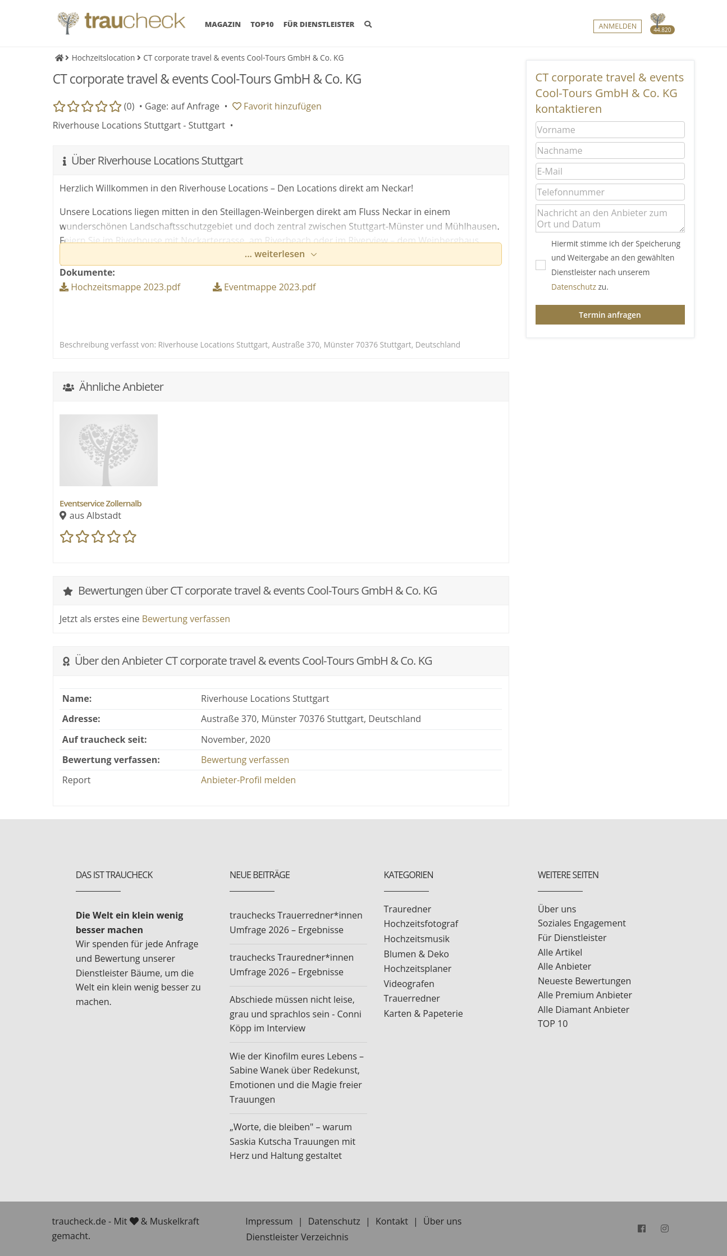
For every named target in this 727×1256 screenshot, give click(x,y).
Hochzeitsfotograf (421, 923)
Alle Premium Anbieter (585, 995)
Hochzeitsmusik (417, 939)
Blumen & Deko (416, 954)
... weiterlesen (276, 254)
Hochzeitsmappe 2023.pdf (120, 287)
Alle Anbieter (564, 966)
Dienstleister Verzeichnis (297, 1237)
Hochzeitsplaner (418, 968)
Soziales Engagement (582, 923)
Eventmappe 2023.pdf (264, 287)
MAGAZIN (223, 23)
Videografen (409, 984)
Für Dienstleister (572, 937)
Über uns (557, 909)
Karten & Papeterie (423, 1013)
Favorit (277, 106)
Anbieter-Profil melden (248, 780)
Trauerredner (412, 998)
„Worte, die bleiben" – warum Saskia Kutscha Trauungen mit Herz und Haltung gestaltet (292, 1141)
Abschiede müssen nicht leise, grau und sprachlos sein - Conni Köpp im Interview (296, 1013)
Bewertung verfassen (186, 619)
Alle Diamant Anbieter (583, 1009)
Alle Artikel (560, 952)
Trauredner (408, 909)
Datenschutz (573, 286)
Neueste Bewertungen (584, 981)
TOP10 (262, 24)
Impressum (268, 1221)
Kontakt (392, 1221)
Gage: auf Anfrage (182, 106)
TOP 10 (553, 1023)
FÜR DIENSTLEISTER (319, 24)
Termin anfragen (610, 314)
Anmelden (617, 26)
